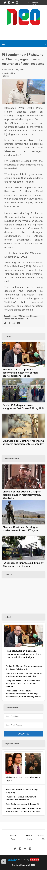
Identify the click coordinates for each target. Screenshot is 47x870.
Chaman (34, 316)
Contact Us (41, 837)
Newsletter (12, 707)
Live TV (9, 574)
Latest (8, 336)
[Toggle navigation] (3, 43)
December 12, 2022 (15, 256)
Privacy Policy (13, 837)
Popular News (12, 743)
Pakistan (6, 76)
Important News (9, 73)
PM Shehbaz (23, 316)
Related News (12, 458)
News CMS (22, 860)
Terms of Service (28, 837)
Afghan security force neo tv (16, 318)
